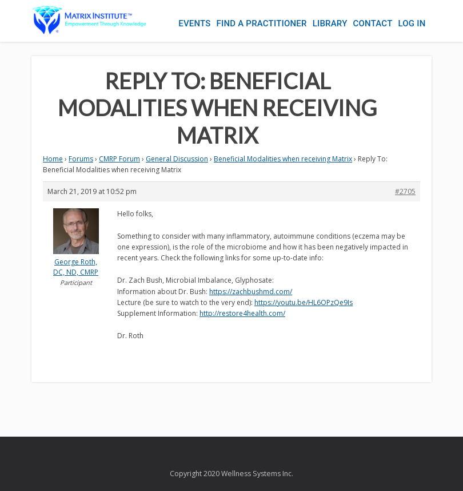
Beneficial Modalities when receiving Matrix (283, 159)
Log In (411, 23)
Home (53, 159)
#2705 (405, 191)
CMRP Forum (119, 159)
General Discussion (177, 159)
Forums (81, 159)
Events (194, 23)
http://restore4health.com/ (242, 313)
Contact (373, 23)
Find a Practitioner (262, 23)
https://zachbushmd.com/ (250, 291)
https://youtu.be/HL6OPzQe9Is (303, 302)
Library (330, 23)
